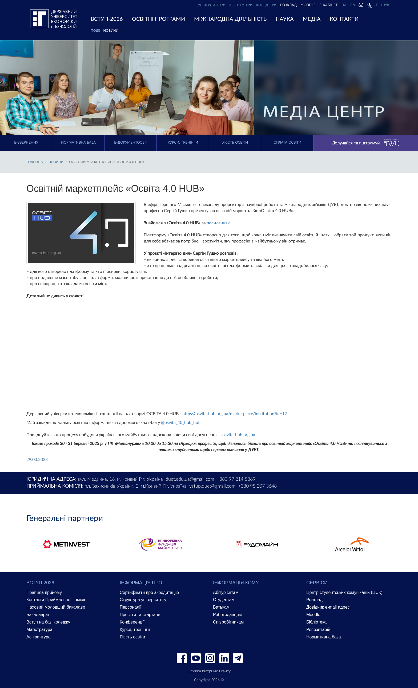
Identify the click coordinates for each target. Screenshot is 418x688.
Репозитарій (318, 629)
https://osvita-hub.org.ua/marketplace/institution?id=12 (234, 414)
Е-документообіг (130, 142)
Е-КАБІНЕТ (328, 5)
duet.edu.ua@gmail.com (190, 479)
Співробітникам (228, 622)
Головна (34, 162)
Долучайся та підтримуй (366, 143)
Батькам (221, 607)
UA (344, 5)
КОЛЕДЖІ (266, 5)
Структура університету (143, 599)
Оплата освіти (287, 142)
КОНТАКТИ (344, 19)
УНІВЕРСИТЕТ (211, 5)
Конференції (132, 622)
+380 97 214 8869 (236, 479)
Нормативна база (78, 142)
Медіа (312, 19)
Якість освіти (235, 142)
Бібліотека (316, 622)
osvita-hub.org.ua (238, 435)
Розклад (314, 599)
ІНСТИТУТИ (240, 5)
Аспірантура (38, 637)
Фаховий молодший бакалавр (55, 607)
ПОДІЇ (95, 31)
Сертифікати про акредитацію (149, 592)
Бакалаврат (38, 614)
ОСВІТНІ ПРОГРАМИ (158, 19)
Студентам (224, 599)
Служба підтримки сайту (209, 671)
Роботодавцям (227, 614)
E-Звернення (26, 142)
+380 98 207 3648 (257, 486)
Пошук (382, 5)
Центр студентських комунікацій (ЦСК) (344, 592)
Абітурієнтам (225, 592)
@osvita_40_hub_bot (180, 422)
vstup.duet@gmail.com (212, 486)
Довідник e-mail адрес (328, 607)
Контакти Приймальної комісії (55, 599)
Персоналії (130, 607)
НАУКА (285, 19)
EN (352, 5)
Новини (110, 31)
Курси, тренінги (183, 142)
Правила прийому (44, 592)
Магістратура (39, 629)
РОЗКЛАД (288, 5)
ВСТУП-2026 (107, 19)
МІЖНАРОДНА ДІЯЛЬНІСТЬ (230, 19)
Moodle (308, 5)
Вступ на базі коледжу (48, 622)
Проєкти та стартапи (140, 614)
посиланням (218, 223)
